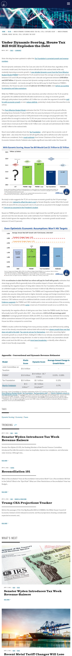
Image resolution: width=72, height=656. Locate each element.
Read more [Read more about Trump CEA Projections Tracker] (4, 523)
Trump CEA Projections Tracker (27, 503)
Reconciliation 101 (16, 472)
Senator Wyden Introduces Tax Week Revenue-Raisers (30, 438)
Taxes (16, 433)
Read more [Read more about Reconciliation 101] (4, 492)
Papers (12, 467)
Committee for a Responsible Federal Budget (4, 4)
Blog (11, 433)
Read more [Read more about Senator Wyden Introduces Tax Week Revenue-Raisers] (4, 460)
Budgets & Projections (21, 499)
